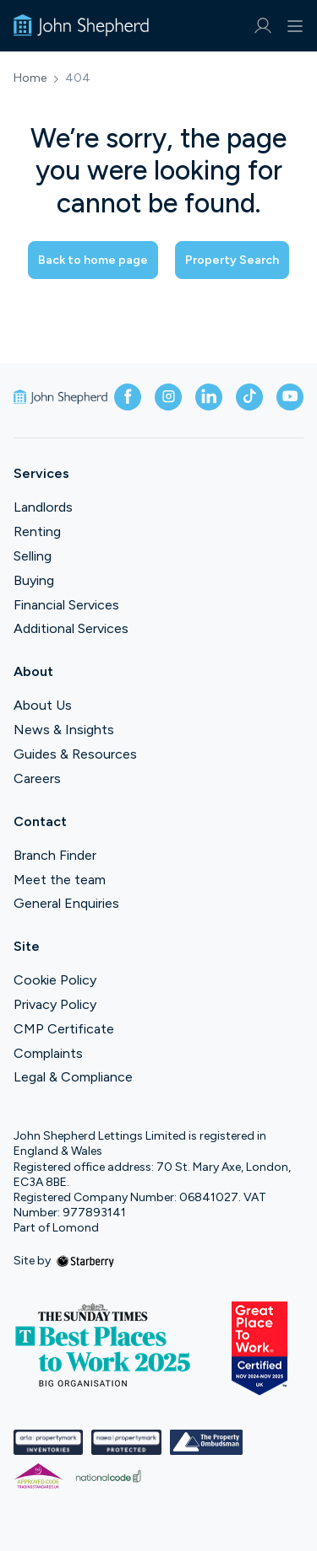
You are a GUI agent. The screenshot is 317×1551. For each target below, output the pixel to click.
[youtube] (289, 397)
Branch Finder (55, 855)
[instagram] (168, 397)
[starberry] (85, 1260)
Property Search (232, 260)
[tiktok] (249, 397)
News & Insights (64, 730)
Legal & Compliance (73, 1077)
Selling (33, 556)
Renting (37, 531)
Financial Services (66, 605)
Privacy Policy (55, 1004)
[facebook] (127, 397)
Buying (34, 580)
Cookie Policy (55, 980)
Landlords (43, 507)
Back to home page (93, 260)
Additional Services (71, 628)
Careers (37, 778)
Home (30, 78)
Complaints (48, 1053)
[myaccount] (262, 26)
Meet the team (60, 880)
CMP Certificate (64, 1029)
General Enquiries (66, 903)
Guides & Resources (75, 754)
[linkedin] (208, 397)
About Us (43, 705)
